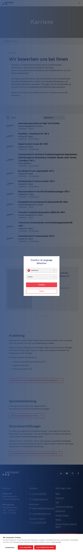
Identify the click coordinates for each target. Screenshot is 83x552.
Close (41, 291)
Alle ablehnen (25, 547)
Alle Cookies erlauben (45, 547)
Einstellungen (9, 547)
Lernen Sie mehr (56, 542)
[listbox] (41, 270)
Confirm (41, 285)
